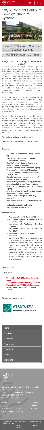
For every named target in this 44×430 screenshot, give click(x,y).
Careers (19, 412)
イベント (34, 409)
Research (6, 409)
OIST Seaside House (17, 142)
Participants (9, 339)
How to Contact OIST (10, 398)
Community (21, 409)
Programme (9, 344)
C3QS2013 (8, 360)
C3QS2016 (8, 349)
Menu (31, 3)
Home (6, 328)
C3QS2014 (8, 355)
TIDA (3, 426)
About (18, 403)
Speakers (8, 333)
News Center (7, 412)
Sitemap (34, 426)
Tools (39, 3)
